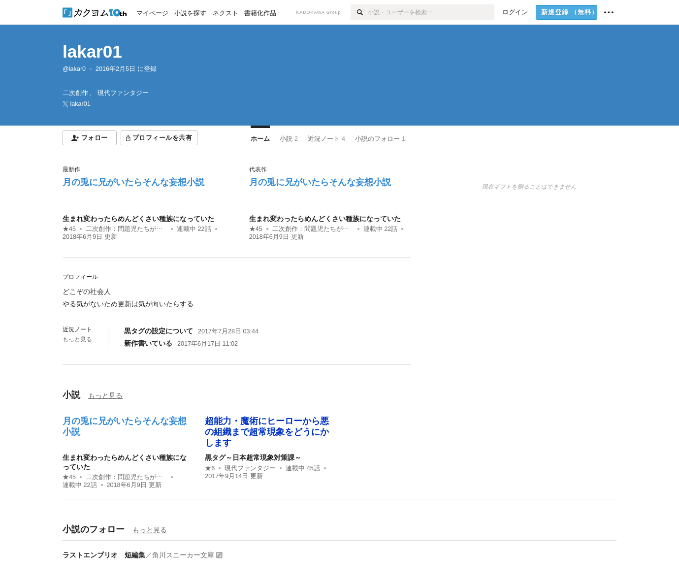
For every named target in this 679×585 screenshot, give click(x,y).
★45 (69, 229)
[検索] (359, 12)
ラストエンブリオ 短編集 (104, 555)
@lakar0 (74, 68)
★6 (210, 468)
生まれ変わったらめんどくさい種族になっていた (138, 219)
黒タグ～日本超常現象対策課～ (253, 457)
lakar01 (92, 51)
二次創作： (126, 229)
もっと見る (77, 339)
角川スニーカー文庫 (183, 555)
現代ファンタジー (250, 468)
